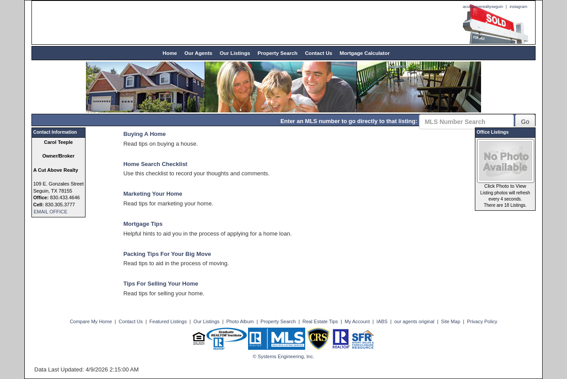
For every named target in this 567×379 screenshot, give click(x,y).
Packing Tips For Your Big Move (167, 254)
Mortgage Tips (143, 223)
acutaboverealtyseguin (483, 6)
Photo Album (240, 321)
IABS (382, 321)
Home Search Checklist (155, 164)
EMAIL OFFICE (50, 211)
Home (170, 53)
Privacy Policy (482, 321)
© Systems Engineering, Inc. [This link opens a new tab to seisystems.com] (284, 356)
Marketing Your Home (152, 193)
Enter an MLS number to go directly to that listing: (348, 121)
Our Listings (235, 53)
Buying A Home (144, 134)
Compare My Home (91, 321)
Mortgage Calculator (365, 53)
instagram (518, 6)
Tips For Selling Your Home (160, 283)
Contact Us (318, 53)
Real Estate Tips (320, 321)
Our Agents (198, 53)
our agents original (414, 321)
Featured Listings (167, 321)
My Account (357, 321)
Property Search (277, 53)
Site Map (450, 321)
